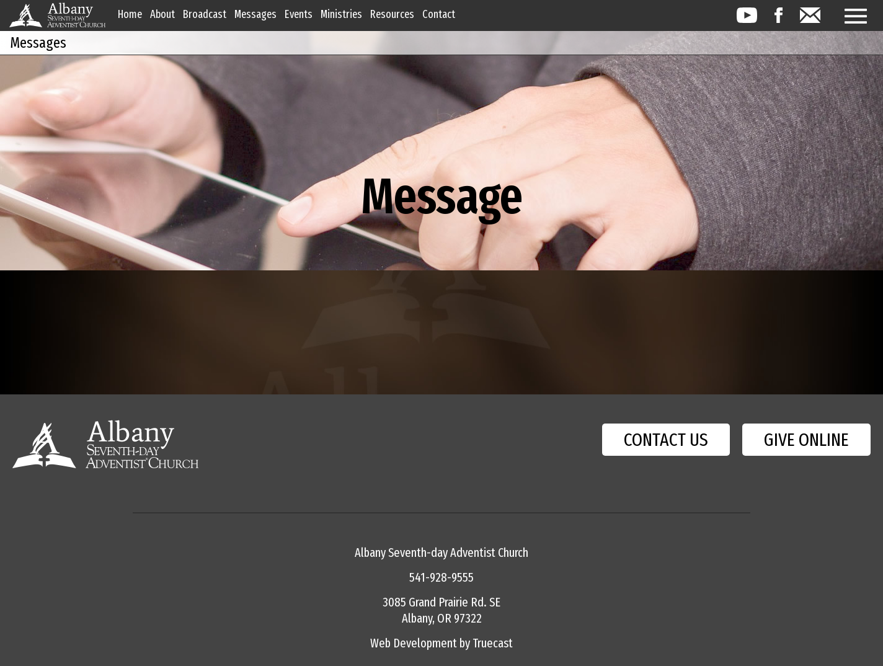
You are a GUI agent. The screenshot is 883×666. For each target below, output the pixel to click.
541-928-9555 (441, 577)
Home (130, 14)
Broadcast (204, 14)
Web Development (413, 643)
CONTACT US (666, 439)
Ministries (341, 14)
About (162, 14)
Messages (255, 14)
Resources (392, 14)
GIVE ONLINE (806, 439)
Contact (438, 14)
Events (299, 14)
